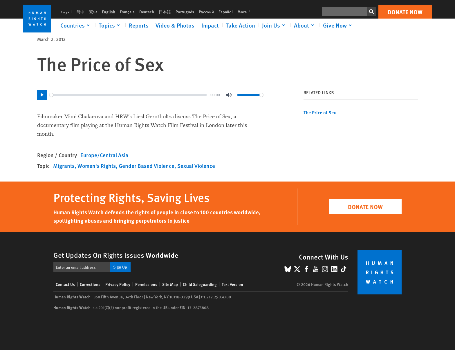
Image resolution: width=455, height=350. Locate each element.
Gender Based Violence (146, 166)
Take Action (240, 25)
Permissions (146, 284)
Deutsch (146, 11)
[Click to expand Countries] (76, 25)
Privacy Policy (117, 284)
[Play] (42, 95)
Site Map (170, 284)
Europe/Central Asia (104, 155)
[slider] (128, 95)
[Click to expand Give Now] (338, 25)
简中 (80, 11)
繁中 (93, 11)
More (245, 11)
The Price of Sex (320, 112)
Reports (139, 25)
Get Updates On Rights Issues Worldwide (115, 255)
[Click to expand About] (305, 25)
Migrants (64, 166)
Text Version (232, 284)
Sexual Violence (196, 166)
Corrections (90, 284)
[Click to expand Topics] (110, 25)
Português (185, 11)
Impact (210, 25)
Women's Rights (96, 166)
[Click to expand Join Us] (274, 25)
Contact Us (65, 284)
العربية (66, 11)
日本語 (165, 11)
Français (127, 11)
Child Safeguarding (200, 284)
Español (226, 11)
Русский (206, 11)
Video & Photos (175, 25)
